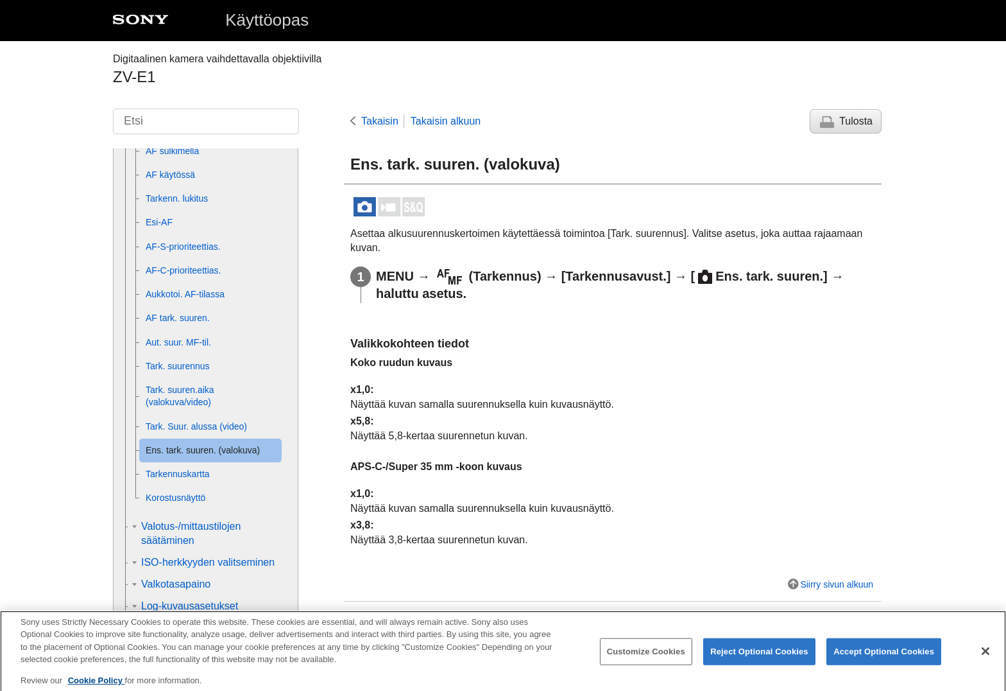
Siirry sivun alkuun (836, 584)
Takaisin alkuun (446, 121)
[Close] (985, 660)
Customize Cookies (646, 660)
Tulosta (856, 121)
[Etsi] (206, 121)
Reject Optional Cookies (759, 660)
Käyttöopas (267, 20)
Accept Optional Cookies (883, 660)
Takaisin (379, 121)
